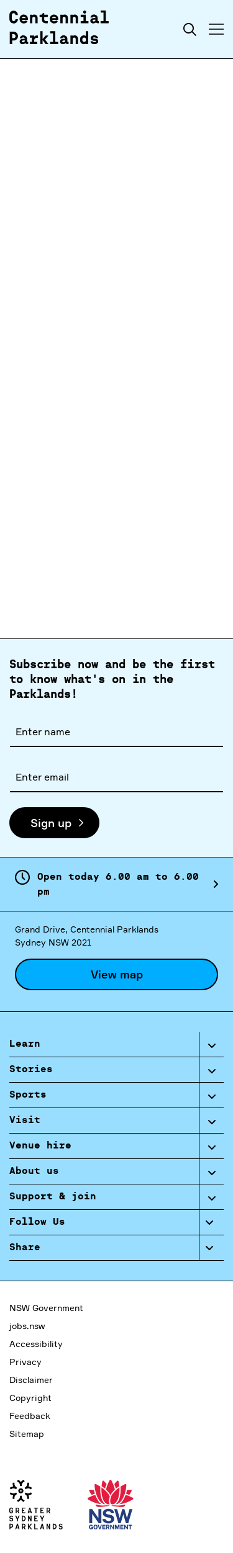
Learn (24, 1044)
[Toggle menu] (216, 29)
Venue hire (40, 1146)
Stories (31, 1070)
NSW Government (46, 1307)
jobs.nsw (27, 1325)
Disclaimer (31, 1379)
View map (117, 974)
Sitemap (26, 1433)
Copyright (30, 1397)
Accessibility (36, 1343)
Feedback (29, 1415)
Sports (28, 1095)
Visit (24, 1121)
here (93, 588)
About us (34, 1171)
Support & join (52, 1197)
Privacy (25, 1361)
